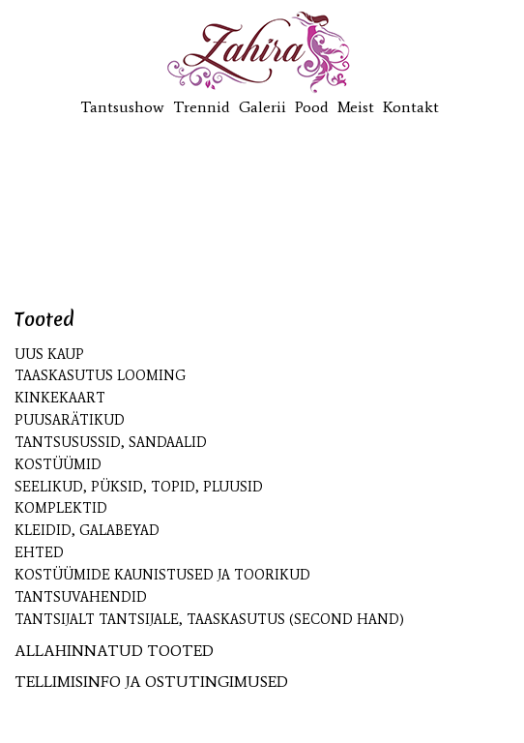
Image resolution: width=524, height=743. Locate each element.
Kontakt (411, 107)
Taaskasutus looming (100, 376)
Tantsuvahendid (81, 597)
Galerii (262, 107)
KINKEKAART (60, 398)
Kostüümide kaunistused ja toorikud (162, 575)
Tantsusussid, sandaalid (111, 442)
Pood (312, 107)
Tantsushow (122, 107)
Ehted (39, 553)
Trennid (201, 107)
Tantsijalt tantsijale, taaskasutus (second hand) (209, 619)
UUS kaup (49, 354)
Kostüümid (58, 465)
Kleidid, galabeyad (87, 530)
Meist (355, 107)
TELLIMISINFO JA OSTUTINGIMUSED (151, 681)
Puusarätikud (70, 420)
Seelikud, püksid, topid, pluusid (139, 487)
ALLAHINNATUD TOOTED (114, 650)
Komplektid (61, 508)
